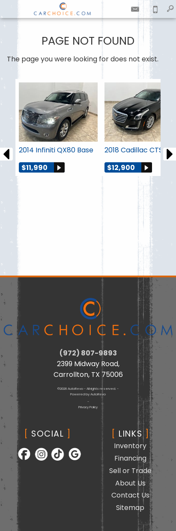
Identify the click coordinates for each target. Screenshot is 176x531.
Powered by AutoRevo (88, 394)
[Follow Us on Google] (70, 459)
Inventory (130, 446)
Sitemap (130, 508)
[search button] (170, 6)
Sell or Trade (130, 471)
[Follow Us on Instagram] (38, 459)
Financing (130, 458)
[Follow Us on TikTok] (55, 459)
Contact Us (130, 495)
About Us (130, 483)
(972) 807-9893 (88, 353)
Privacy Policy (88, 407)
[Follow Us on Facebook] (21, 459)
